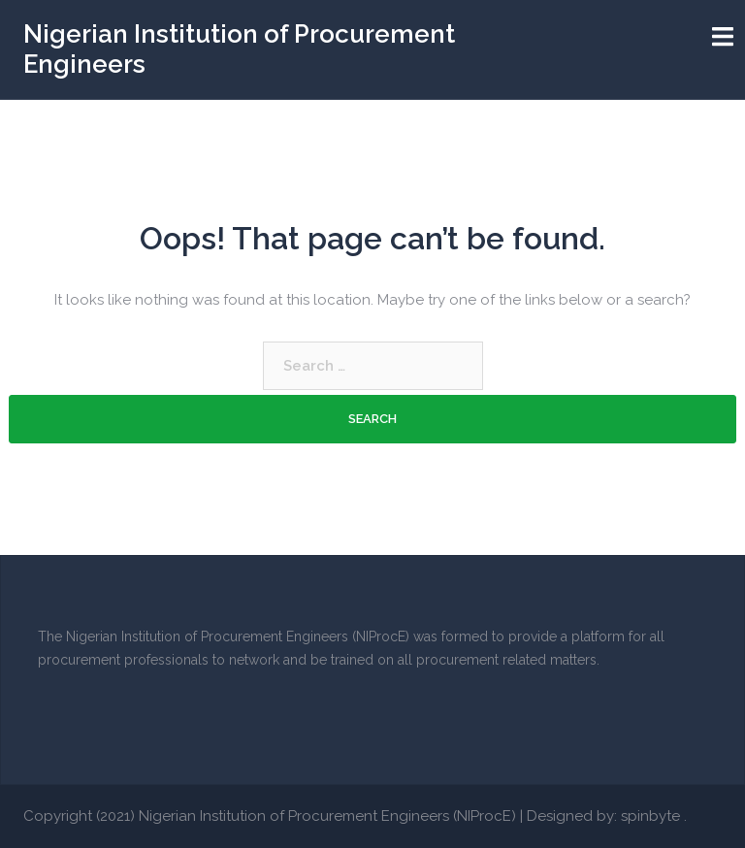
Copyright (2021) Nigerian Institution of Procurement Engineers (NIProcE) (269, 816)
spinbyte (650, 816)
